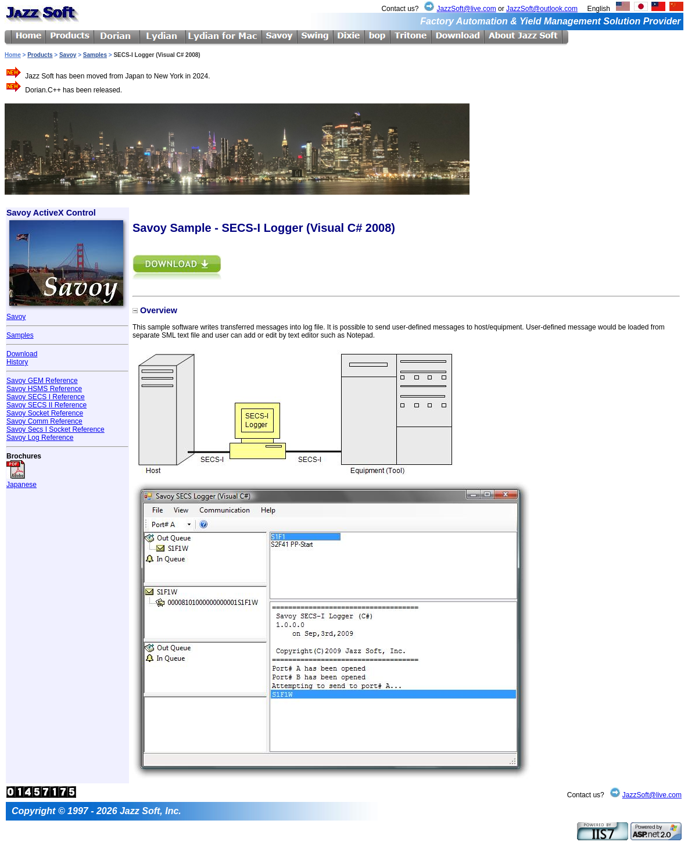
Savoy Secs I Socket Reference (55, 429)
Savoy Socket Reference (44, 413)
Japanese (21, 480)
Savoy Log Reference (39, 438)
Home (13, 55)
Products (39, 55)
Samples (95, 55)
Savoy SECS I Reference (45, 397)
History (17, 362)
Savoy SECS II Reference (46, 405)
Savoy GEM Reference (42, 381)
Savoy (67, 55)
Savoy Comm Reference (44, 421)
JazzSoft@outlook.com (542, 9)
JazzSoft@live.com (466, 9)
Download (21, 354)
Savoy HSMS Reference (44, 389)
